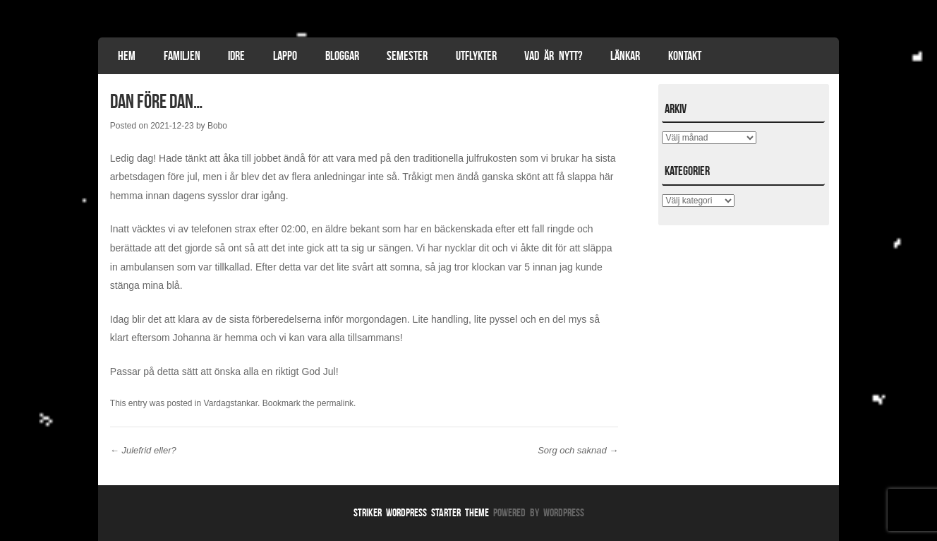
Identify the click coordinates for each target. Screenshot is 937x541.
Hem (126, 56)
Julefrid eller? (143, 450)
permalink (335, 403)
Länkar (625, 56)
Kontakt (684, 56)
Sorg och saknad (578, 450)
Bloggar (342, 56)
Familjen (182, 56)
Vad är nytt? (553, 56)
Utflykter (476, 56)
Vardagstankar (231, 403)
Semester (407, 56)
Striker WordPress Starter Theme (421, 512)
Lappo (285, 56)
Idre (236, 56)
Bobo (217, 126)
